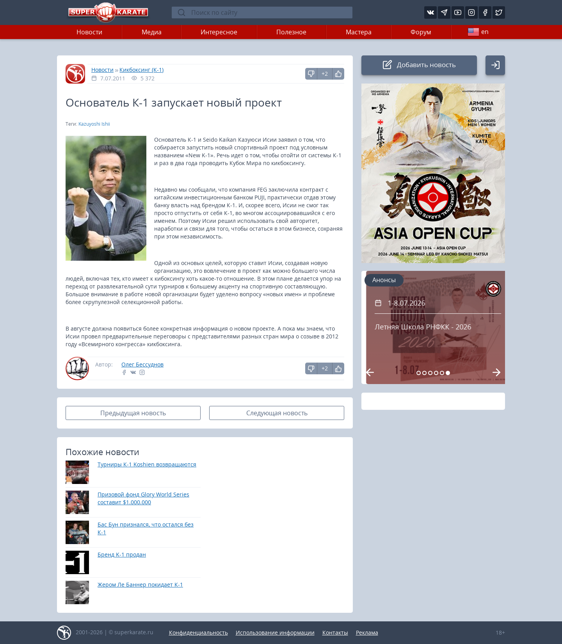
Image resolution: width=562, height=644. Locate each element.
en (478, 32)
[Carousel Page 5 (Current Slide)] (442, 373)
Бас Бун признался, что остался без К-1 (146, 528)
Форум (421, 32)
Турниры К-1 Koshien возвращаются (147, 464)
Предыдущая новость (133, 413)
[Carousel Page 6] (448, 373)
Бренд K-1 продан (122, 554)
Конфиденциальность (198, 632)
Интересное (219, 32)
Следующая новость (277, 413)
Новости (89, 32)
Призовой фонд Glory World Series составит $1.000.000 (143, 498)
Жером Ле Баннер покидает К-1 (140, 584)
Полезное (291, 32)
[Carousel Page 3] (430, 373)
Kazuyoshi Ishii (94, 124)
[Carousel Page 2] (424, 373)
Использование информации (275, 632)
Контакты (335, 632)
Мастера (359, 32)
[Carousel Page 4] (436, 373)
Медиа (152, 32)
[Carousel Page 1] (418, 373)
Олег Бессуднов (142, 364)
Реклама (367, 632)
